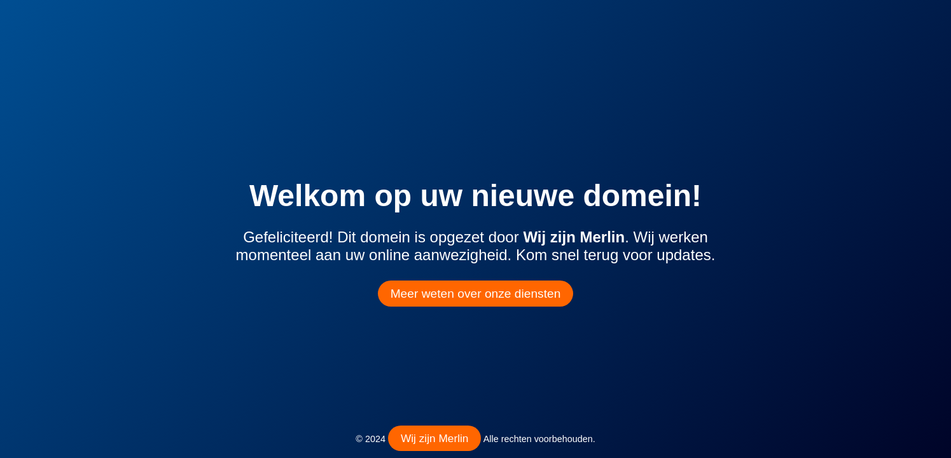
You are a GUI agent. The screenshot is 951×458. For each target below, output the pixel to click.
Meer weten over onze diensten (476, 293)
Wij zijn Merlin (434, 438)
